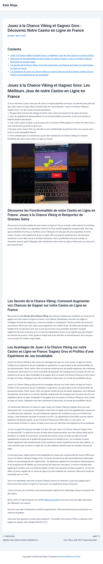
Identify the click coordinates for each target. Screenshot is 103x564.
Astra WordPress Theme (69, 556)
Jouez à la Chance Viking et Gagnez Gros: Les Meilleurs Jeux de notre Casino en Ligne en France (52, 55)
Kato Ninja (10, 5)
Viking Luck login (51, 500)
